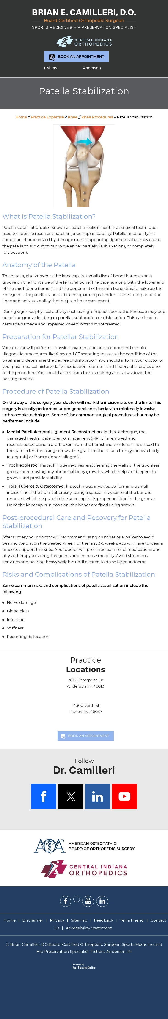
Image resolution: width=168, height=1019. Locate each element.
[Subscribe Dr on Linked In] (102, 901)
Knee (72, 117)
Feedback (103, 920)
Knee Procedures (97, 117)
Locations (85, 665)
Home (21, 117)
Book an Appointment (81, 57)
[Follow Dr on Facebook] (65, 901)
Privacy (57, 920)
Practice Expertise (47, 117)
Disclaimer (33, 920)
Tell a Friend (132, 920)
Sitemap (79, 920)
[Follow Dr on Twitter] (76, 899)
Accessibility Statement (89, 928)
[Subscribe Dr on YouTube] (88, 901)
